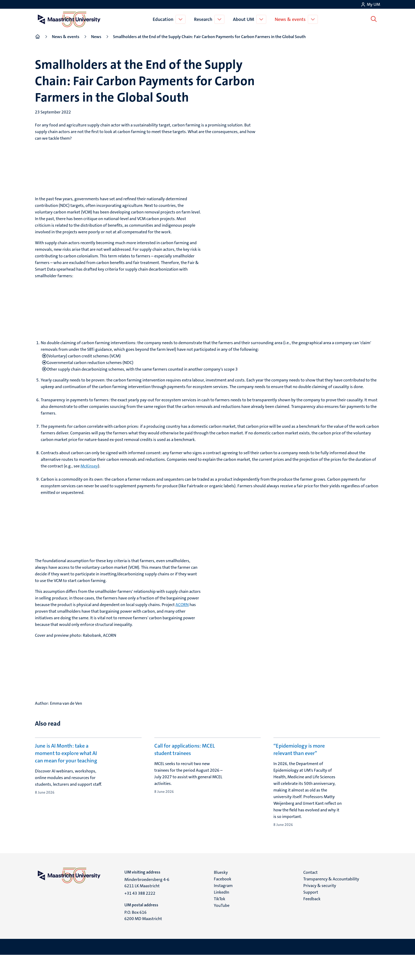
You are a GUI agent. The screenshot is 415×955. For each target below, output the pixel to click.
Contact (310, 872)
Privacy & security (319, 885)
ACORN (182, 604)
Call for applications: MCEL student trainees (184, 749)
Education (164, 19)
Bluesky (221, 872)
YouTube (221, 905)
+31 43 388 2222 (139, 893)
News (96, 36)
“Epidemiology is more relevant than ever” (299, 749)
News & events (291, 19)
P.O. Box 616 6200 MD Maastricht (143, 915)
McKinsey (89, 466)
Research (204, 19)
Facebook (222, 879)
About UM (244, 19)
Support (310, 892)
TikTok (219, 899)
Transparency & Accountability (331, 879)
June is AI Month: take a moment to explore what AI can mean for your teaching (66, 753)
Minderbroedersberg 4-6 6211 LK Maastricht (146, 883)
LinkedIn (221, 892)
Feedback (312, 899)
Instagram (223, 885)
